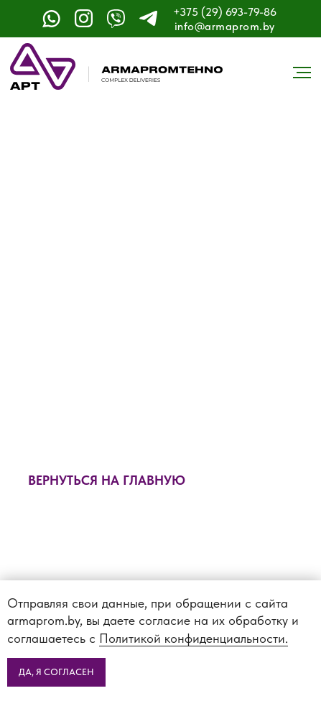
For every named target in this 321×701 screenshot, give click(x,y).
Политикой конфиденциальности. (193, 638)
